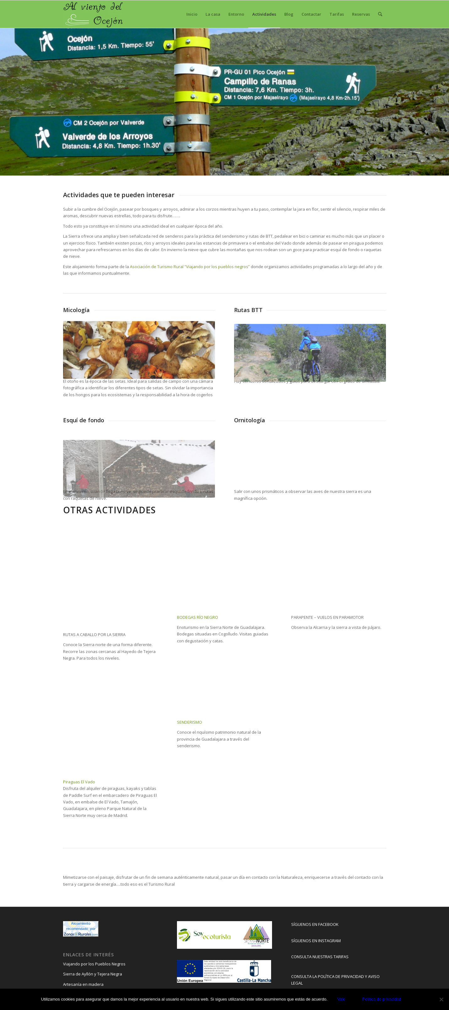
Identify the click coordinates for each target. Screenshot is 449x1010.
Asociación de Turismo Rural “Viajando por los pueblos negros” (189, 266)
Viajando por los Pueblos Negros (94, 964)
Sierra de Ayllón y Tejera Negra (92, 974)
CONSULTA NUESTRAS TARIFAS (320, 956)
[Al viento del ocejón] (93, 14)
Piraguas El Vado (79, 782)
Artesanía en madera (83, 984)
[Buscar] (380, 14)
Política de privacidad (381, 999)
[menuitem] (191, 14)
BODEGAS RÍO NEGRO (197, 617)
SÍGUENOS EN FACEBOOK (315, 924)
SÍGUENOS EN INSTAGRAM (316, 940)
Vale (341, 999)
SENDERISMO (189, 722)
